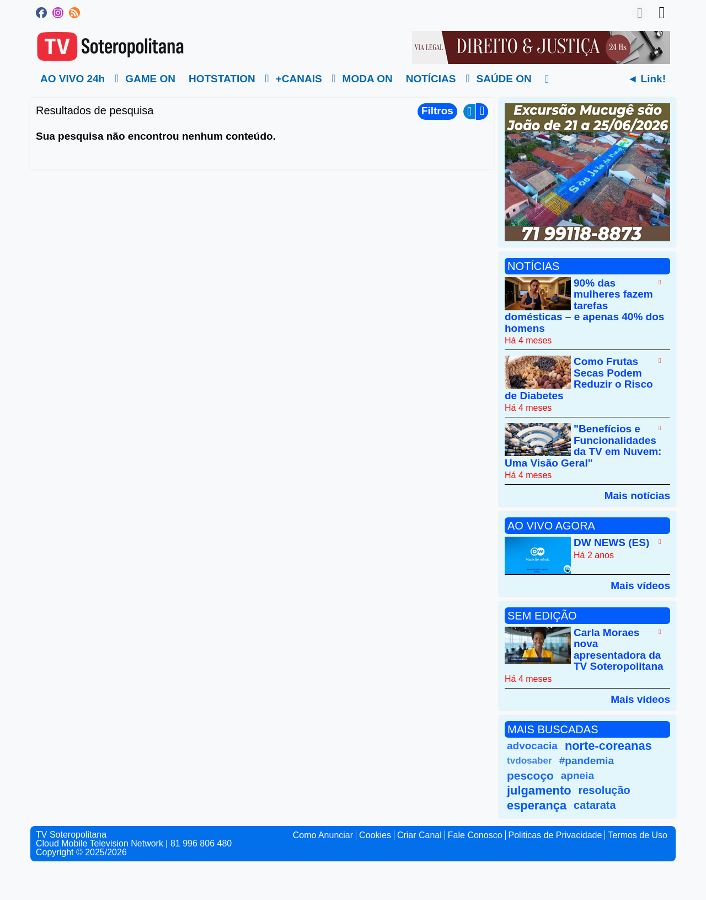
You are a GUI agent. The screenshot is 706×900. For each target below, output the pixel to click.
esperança (536, 805)
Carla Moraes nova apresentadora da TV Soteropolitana (619, 649)
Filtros (437, 111)
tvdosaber (529, 760)
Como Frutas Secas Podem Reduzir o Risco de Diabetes (579, 378)
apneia (577, 775)
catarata (595, 805)
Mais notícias (637, 495)
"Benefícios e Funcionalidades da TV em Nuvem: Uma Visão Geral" (583, 446)
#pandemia (586, 760)
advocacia (532, 745)
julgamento (539, 790)
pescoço (530, 775)
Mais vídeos (640, 585)
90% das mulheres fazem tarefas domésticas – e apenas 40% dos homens (584, 305)
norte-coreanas (608, 746)
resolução (604, 790)
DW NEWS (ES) (611, 543)
